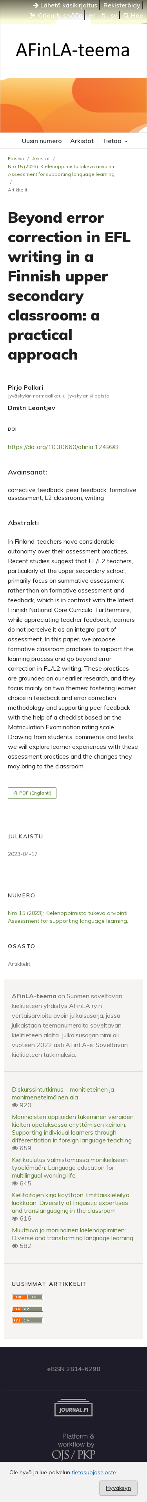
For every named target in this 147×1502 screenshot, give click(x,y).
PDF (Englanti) (34, 793)
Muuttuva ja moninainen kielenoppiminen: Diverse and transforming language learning (72, 1234)
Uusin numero (42, 141)
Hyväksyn (118, 1487)
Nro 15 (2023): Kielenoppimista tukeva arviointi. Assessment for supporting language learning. (62, 170)
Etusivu (16, 158)
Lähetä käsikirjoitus (65, 5)
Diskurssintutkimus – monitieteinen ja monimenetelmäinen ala (63, 1093)
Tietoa (112, 141)
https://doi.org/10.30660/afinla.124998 (63, 447)
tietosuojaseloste (94, 1472)
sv (114, 15)
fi (103, 15)
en (92, 15)
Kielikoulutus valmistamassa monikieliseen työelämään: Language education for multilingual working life (70, 1167)
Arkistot (82, 141)
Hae (133, 15)
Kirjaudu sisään (56, 15)
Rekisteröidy (121, 5)
